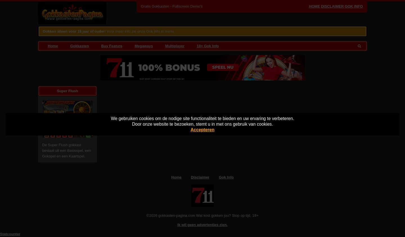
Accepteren (203, 129)
